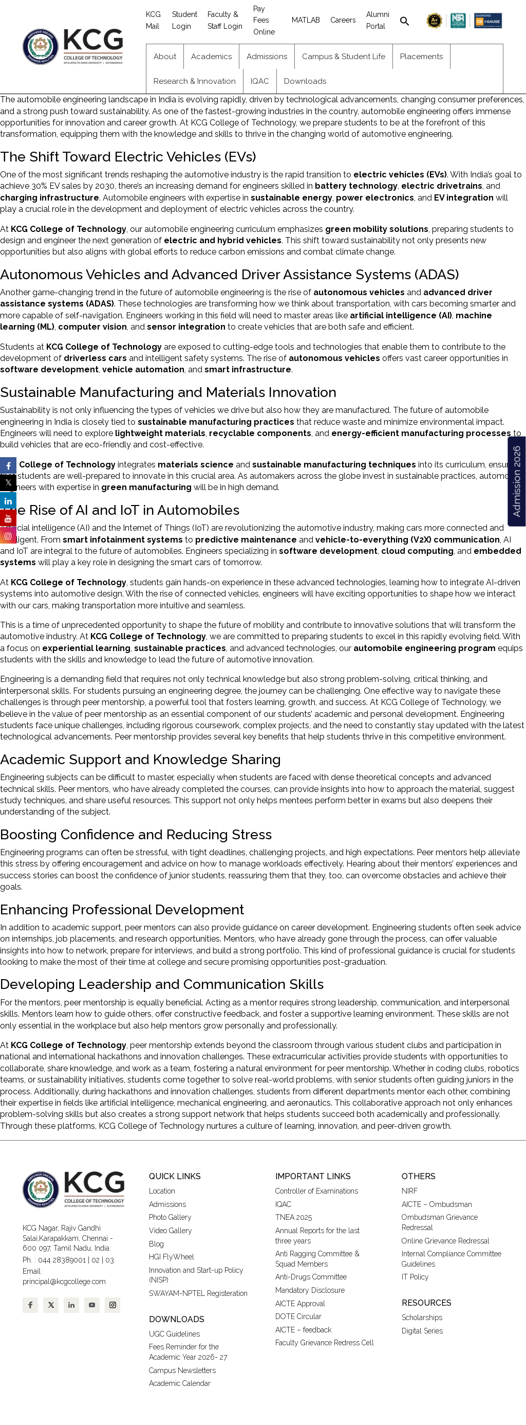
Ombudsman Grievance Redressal (440, 1222)
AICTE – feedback (303, 1330)
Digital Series (422, 1331)
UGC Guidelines (174, 1334)
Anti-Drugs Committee (311, 1277)
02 (95, 1260)
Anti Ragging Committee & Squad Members (317, 1259)
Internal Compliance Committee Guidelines (451, 1259)
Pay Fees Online (264, 20)
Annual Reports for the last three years (317, 1235)
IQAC (283, 1204)
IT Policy (415, 1277)
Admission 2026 (516, 481)
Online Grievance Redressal (446, 1241)
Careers (343, 20)
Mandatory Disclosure (310, 1290)
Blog (156, 1244)
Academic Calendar (180, 1383)
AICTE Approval (300, 1304)
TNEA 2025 (293, 1217)
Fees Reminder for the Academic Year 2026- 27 (188, 1352)
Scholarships (422, 1317)
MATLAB (306, 20)
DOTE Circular (298, 1316)
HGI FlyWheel (171, 1257)
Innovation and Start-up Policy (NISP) (196, 1275)
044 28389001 (62, 1260)
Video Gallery (171, 1230)
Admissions (167, 1204)
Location (162, 1191)
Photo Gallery (170, 1217)
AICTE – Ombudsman (437, 1204)
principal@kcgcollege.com (64, 1281)
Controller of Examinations (316, 1191)
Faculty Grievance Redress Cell (324, 1343)
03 (109, 1260)
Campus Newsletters (182, 1370)
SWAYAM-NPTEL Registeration (198, 1293)
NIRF (410, 1191)
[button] (405, 20)
